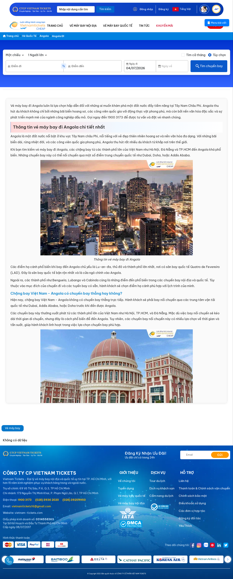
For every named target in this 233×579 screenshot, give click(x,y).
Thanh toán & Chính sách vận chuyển (204, 488)
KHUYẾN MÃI (164, 25)
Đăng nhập (146, 9)
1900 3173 (25, 500)
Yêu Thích (185, 526)
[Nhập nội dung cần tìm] (76, 9)
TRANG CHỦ (55, 25)
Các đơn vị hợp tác (192, 511)
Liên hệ (184, 481)
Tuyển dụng (126, 488)
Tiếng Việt (185, 9)
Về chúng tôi (126, 481)
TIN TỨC (144, 25)
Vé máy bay (12, 428)
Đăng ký (164, 9)
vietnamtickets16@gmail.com (31, 506)
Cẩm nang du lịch (161, 496)
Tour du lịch (157, 481)
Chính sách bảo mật (193, 496)
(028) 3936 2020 (47, 500)
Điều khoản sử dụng (192, 503)
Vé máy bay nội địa (131, 503)
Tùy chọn (217, 55)
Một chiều (13, 55)
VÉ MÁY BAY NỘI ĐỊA (83, 25)
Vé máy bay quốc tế (131, 496)
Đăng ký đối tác (190, 518)
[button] (227, 559)
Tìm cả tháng (195, 55)
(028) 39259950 (74, 500)
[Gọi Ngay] (17, 559)
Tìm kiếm (105, 9)
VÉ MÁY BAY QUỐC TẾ (117, 25)
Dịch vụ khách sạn (162, 488)
